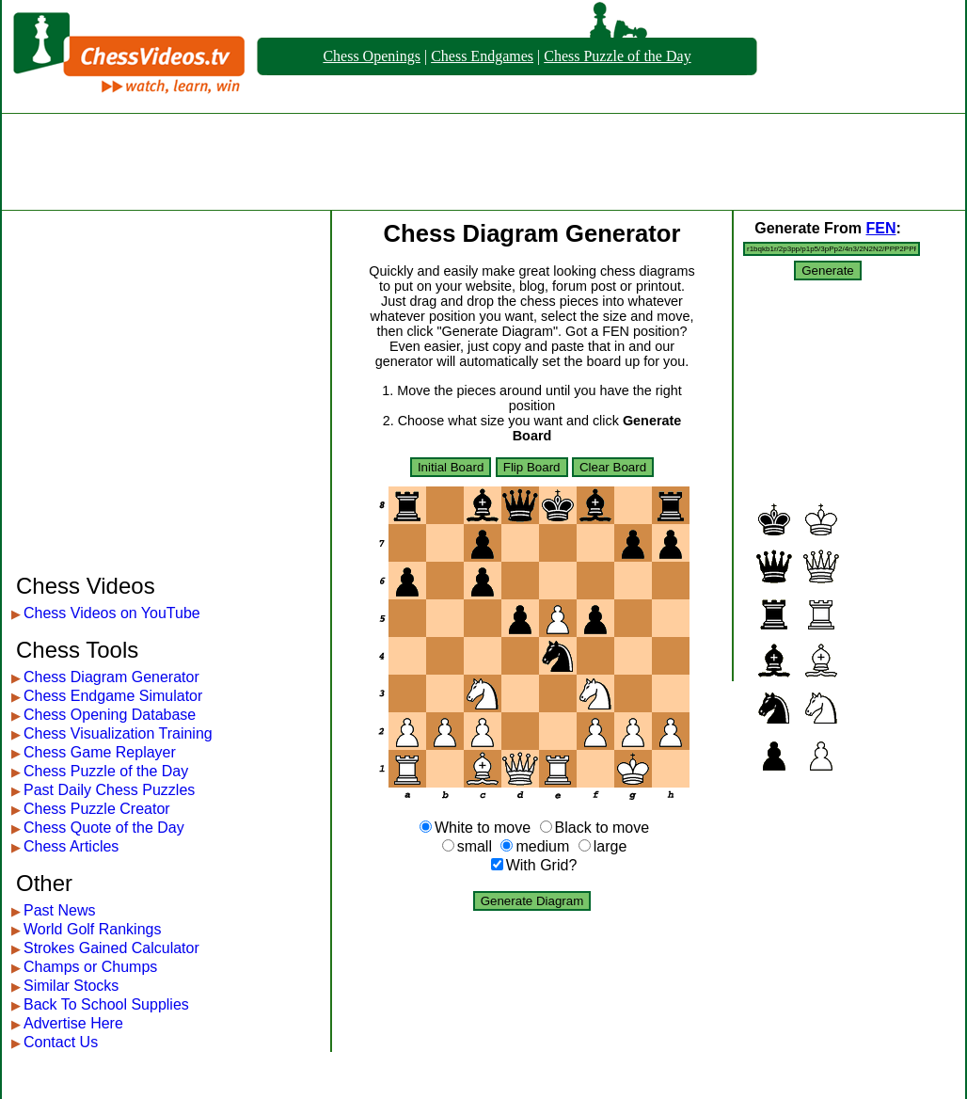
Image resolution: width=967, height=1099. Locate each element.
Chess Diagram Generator (111, 677)
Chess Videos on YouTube (112, 613)
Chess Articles (71, 846)
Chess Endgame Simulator (113, 696)
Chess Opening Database (110, 715)
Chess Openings (371, 56)
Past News (59, 910)
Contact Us (61, 1042)
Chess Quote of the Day (104, 828)
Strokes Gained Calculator (111, 948)
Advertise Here (73, 1023)
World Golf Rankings (92, 929)
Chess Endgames (482, 56)
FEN (880, 228)
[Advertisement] (483, 161)
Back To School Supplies (106, 1004)
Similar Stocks (71, 986)
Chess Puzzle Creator (97, 809)
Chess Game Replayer (100, 752)
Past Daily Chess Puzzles (109, 790)
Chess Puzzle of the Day (617, 56)
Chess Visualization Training (118, 733)
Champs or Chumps (90, 967)
